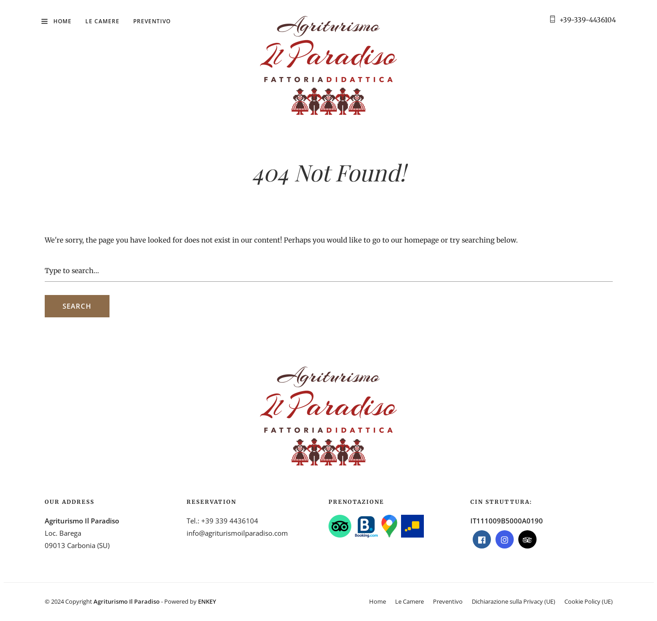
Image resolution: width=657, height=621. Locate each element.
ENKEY (207, 601)
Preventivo (152, 21)
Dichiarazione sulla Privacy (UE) (513, 601)
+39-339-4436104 (587, 20)
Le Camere (102, 21)
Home (62, 21)
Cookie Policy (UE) (588, 601)
